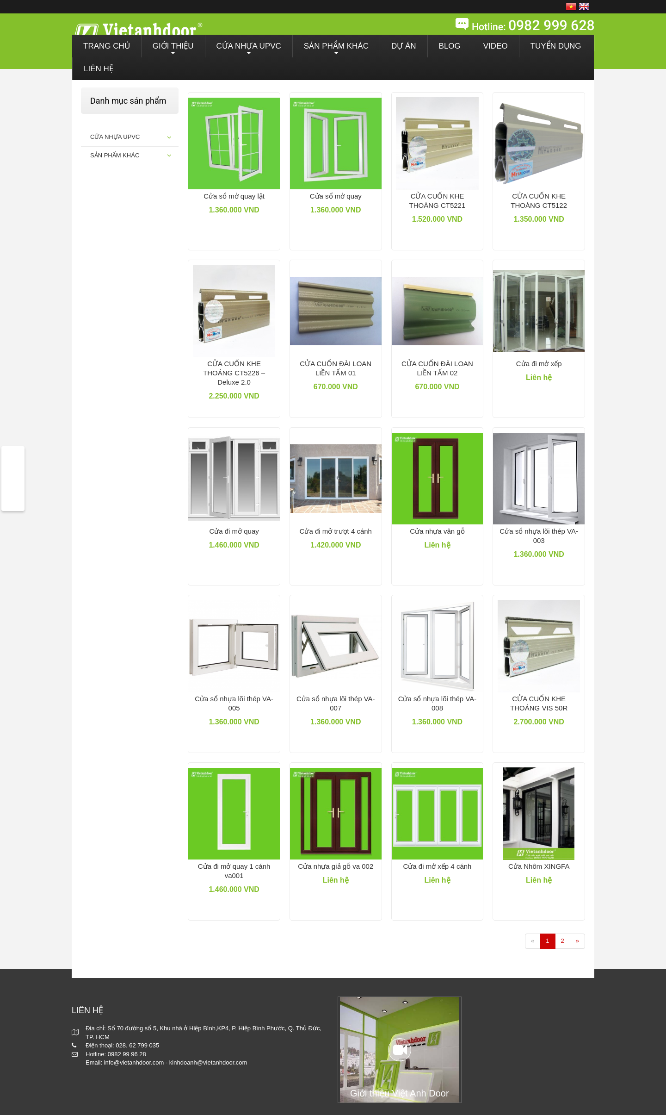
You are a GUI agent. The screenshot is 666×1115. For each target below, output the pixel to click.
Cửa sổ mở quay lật (234, 196)
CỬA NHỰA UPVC (248, 49)
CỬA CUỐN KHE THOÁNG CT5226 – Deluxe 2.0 (234, 373)
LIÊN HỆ (98, 68)
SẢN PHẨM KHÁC (336, 49)
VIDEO (495, 46)
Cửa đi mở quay (234, 531)
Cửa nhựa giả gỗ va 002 (335, 866)
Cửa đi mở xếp (539, 364)
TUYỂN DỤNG (555, 46)
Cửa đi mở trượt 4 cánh (336, 531)
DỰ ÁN (403, 46)
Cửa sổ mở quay (336, 196)
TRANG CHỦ (106, 46)
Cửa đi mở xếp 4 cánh (437, 866)
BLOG (450, 46)
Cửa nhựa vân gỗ (437, 531)
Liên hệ (539, 377)
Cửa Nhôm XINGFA (539, 866)
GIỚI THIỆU (173, 49)
